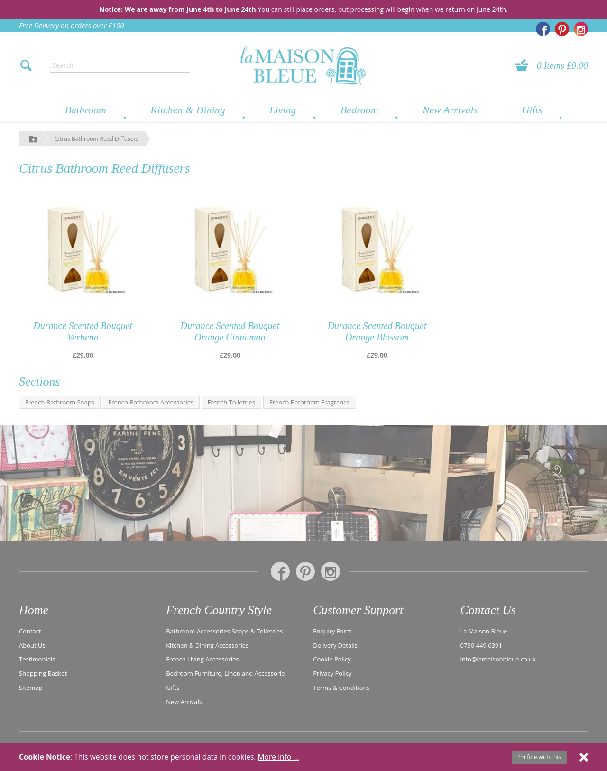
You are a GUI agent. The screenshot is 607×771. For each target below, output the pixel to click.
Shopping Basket (43, 673)
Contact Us (488, 610)
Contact (30, 630)
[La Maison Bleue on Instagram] (581, 29)
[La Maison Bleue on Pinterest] (562, 29)
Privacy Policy (332, 673)
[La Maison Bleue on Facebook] (543, 29)
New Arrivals (450, 110)
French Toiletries (231, 402)
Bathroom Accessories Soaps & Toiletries (224, 630)
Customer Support (358, 610)
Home (33, 610)
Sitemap (31, 687)
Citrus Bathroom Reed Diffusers (96, 139)
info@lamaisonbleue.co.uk (498, 658)
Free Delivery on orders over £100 (71, 25)
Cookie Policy (332, 658)
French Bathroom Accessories (150, 402)
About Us (32, 644)
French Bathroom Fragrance (309, 402)
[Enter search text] (120, 65)
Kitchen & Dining (187, 110)
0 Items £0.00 (562, 65)
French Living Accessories (202, 658)
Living (282, 110)
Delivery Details (335, 644)
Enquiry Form (332, 630)
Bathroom (85, 110)
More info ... (278, 757)
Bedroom (359, 110)
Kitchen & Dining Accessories (207, 644)
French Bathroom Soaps (59, 402)
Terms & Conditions (341, 687)
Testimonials (37, 658)
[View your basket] (524, 65)
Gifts (532, 110)
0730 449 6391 (481, 644)
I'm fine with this (539, 757)
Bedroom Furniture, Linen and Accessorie (225, 673)
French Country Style (219, 610)
